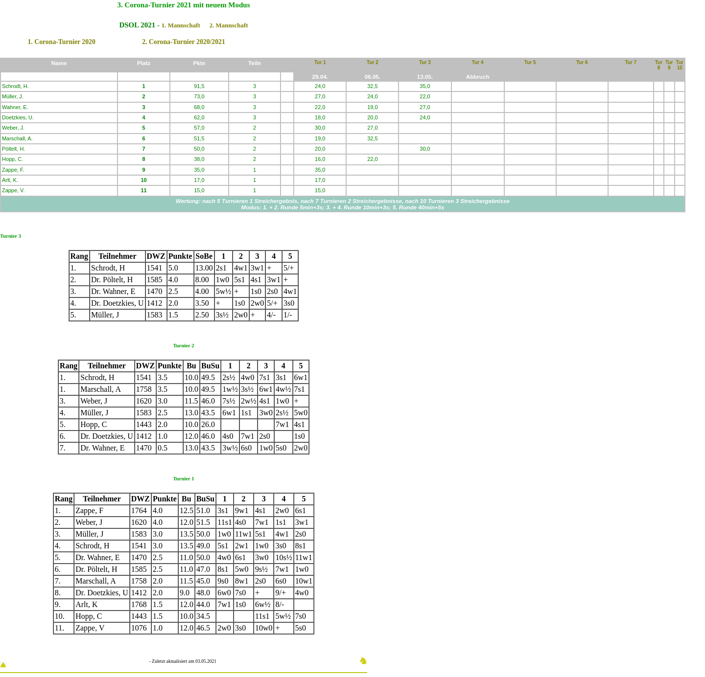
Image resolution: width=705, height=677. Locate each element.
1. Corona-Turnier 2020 (61, 41)
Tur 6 (582, 62)
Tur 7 (630, 62)
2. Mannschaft (229, 25)
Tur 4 (478, 62)
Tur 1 (320, 62)
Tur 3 (425, 62)
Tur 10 (679, 65)
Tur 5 (530, 62)
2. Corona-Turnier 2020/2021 (183, 41)
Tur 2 (372, 62)
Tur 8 (658, 65)
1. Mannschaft (181, 25)
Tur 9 (669, 65)
